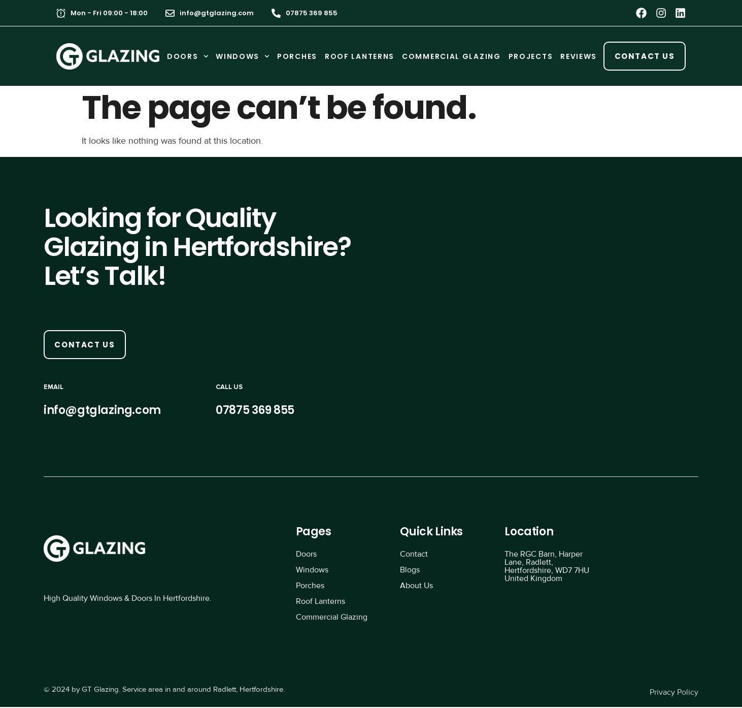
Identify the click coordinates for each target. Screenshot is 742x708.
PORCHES (297, 56)
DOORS (187, 56)
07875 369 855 (312, 13)
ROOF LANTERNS (359, 56)
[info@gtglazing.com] (170, 13)
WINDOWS (242, 56)
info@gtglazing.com (217, 13)
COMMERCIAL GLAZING (450, 56)
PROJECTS (530, 56)
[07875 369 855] (276, 13)
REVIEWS (578, 56)
